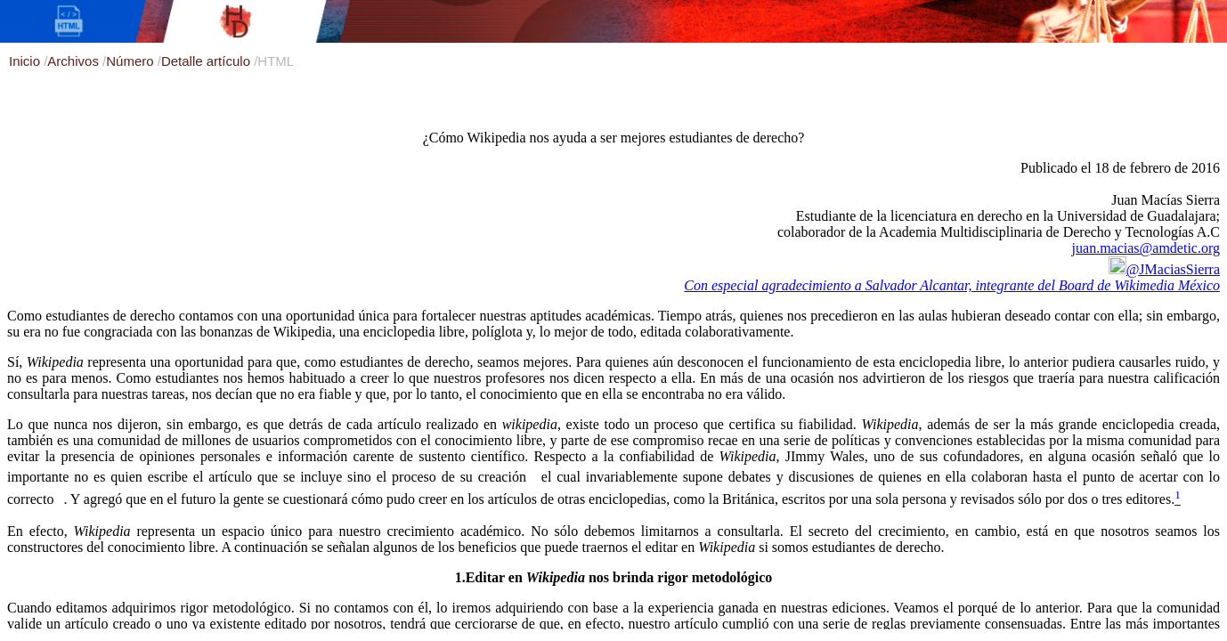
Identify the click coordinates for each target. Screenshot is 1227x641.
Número (132, 61)
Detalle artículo (207, 61)
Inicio (26, 61)
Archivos (74, 61)
